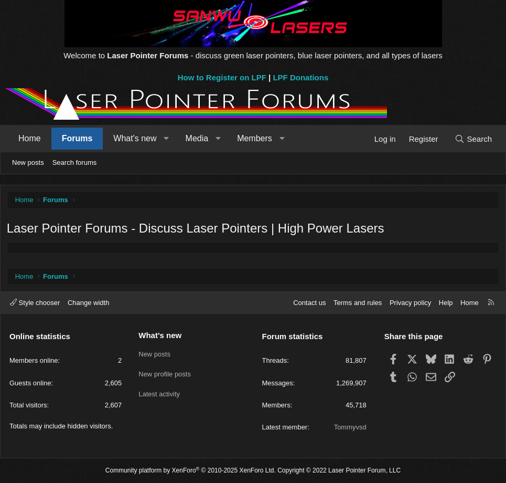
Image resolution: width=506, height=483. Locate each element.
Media (197, 138)
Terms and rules (357, 303)
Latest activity (159, 391)
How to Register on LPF (222, 77)
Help (446, 303)
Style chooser (35, 303)
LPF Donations (300, 77)
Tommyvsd (350, 427)
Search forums (74, 162)
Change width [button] (89, 303)
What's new (134, 138)
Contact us (309, 303)
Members (254, 138)
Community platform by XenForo (190, 471)
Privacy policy (410, 303)
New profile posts (164, 372)
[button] (166, 139)
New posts (28, 162)
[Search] (473, 139)
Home (29, 138)
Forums (77, 138)
